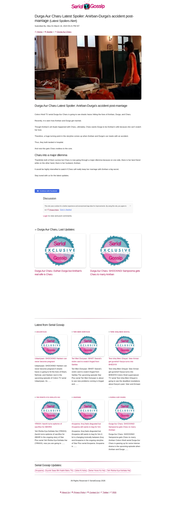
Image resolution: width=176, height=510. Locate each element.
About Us (65, 492)
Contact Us (93, 492)
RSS (113, 492)
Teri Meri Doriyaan (81, 332)
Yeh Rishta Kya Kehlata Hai (48, 397)
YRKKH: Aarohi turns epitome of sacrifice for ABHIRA (48, 425)
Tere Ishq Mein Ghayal (120, 332)
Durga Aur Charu (63, 32)
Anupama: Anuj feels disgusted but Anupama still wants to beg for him (86, 425)
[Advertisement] (88, 299)
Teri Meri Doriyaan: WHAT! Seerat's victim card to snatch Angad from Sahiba (86, 361)
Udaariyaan (41, 332)
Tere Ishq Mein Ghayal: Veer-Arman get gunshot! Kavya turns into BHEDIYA (124, 361)
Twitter (104, 492)
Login (45, 216)
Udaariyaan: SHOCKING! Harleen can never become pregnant (51, 360)
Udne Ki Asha (80, 470)
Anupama (77, 397)
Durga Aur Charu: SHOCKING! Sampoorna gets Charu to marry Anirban (122, 427)
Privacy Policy (53, 210)
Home (39, 32)
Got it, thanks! (66, 210)
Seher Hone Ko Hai (97, 470)
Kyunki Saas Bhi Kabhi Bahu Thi (59, 470)
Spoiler (48, 32)
